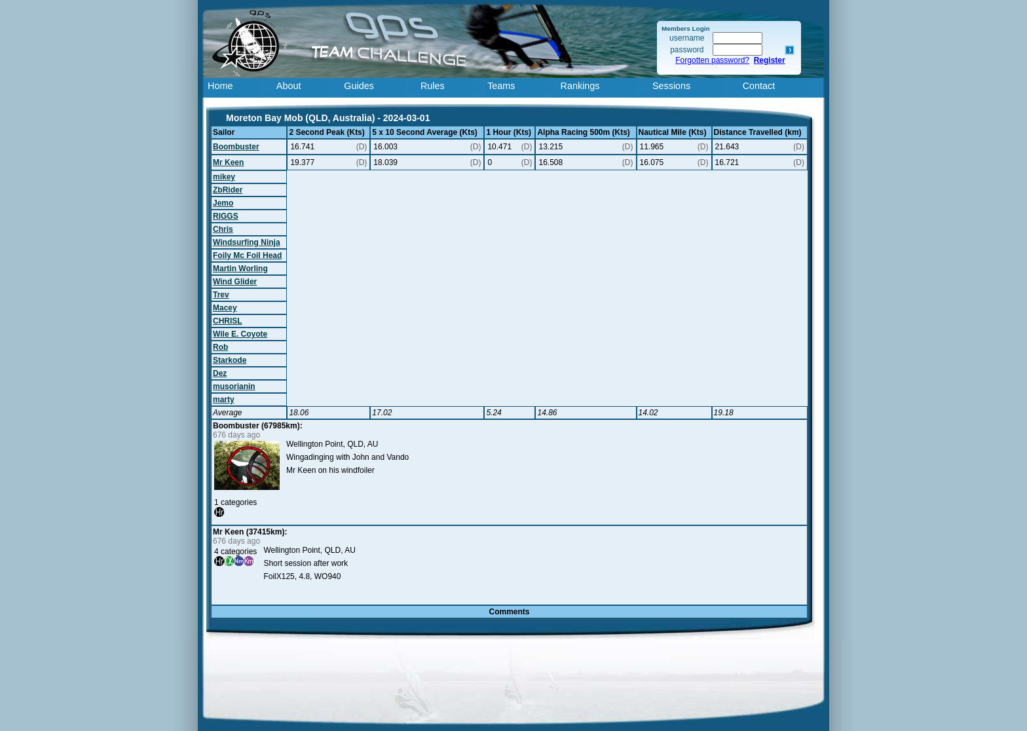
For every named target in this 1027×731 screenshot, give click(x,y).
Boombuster (236, 146)
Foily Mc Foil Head (247, 255)
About (288, 86)
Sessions (671, 86)
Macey (225, 307)
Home (220, 86)
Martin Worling (240, 268)
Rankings (580, 86)
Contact (759, 86)
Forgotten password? (712, 60)
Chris (223, 229)
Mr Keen (228, 162)
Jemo (223, 203)
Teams (501, 86)
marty (223, 399)
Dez (220, 373)
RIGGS (225, 216)
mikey (224, 176)
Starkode (229, 360)
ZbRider (227, 190)
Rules (432, 86)
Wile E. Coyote (240, 334)
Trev (221, 294)
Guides (359, 86)
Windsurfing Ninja (246, 242)
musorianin (234, 386)
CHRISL (227, 321)
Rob (220, 347)
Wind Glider (235, 281)
